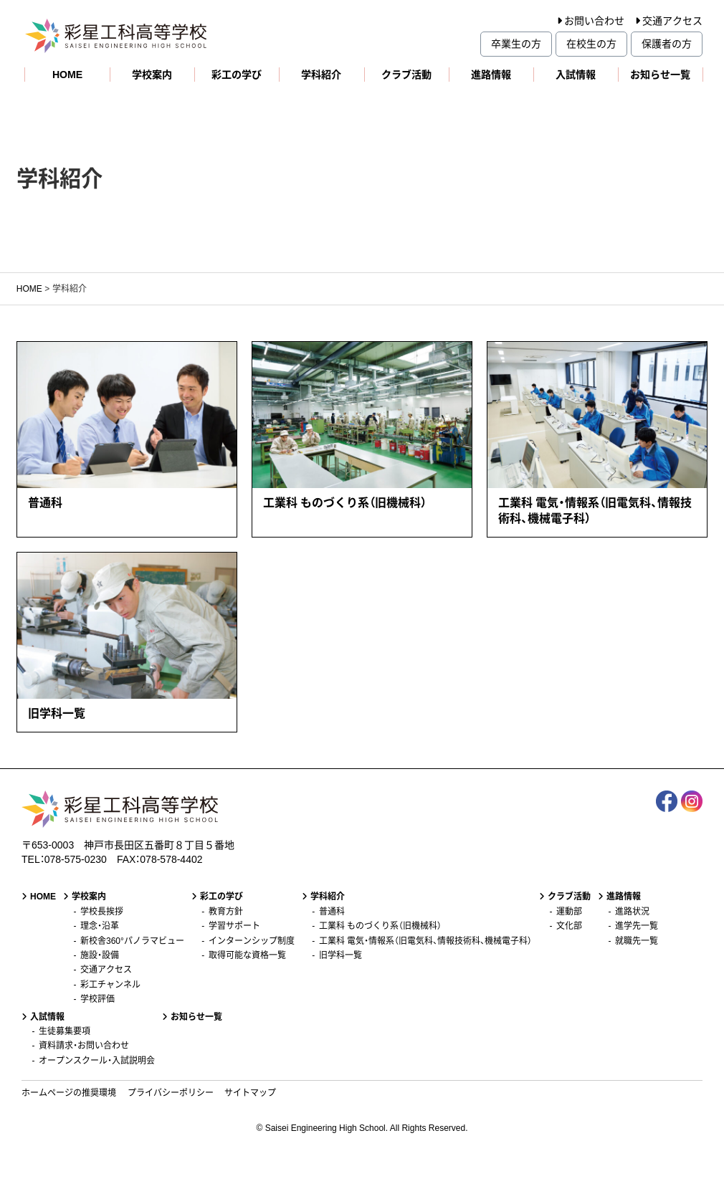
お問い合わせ (594, 21)
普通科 (332, 912)
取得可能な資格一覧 (247, 955)
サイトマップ (250, 1093)
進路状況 (632, 912)
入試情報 (576, 74)
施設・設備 (99, 955)
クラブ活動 (406, 74)
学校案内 (152, 74)
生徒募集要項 (64, 1031)
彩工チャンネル (110, 985)
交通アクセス (672, 21)
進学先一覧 (636, 926)
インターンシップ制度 (252, 941)
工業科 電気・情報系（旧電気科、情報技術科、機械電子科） (425, 941)
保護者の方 (667, 43)
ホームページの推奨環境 (69, 1093)
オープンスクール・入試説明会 (97, 1061)
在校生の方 (591, 43)
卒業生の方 (516, 43)
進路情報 (491, 74)
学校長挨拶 (101, 912)
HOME (67, 74)
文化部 (569, 926)
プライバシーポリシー (171, 1093)
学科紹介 (321, 74)
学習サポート (234, 926)
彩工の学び (236, 74)
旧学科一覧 (340, 955)
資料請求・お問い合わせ (84, 1046)
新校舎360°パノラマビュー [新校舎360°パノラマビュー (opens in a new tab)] (132, 941)
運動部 (569, 912)
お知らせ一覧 (660, 74)
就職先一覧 (636, 941)
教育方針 (226, 912)
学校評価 (97, 999)
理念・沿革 (99, 926)
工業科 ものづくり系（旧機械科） (380, 926)
